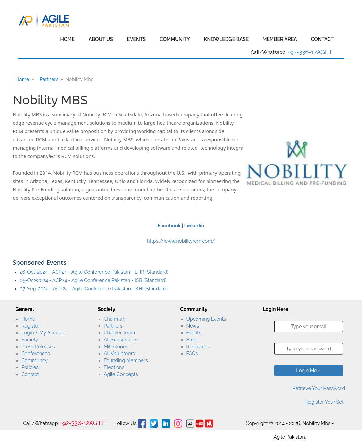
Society (30, 339)
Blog (191, 339)
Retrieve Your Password (319, 388)
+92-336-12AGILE (311, 52)
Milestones (116, 346)
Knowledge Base (226, 39)
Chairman (114, 319)
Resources (198, 346)
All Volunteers (119, 353)
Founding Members (126, 360)
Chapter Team (119, 333)
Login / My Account (44, 333)
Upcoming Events (206, 319)
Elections (114, 367)
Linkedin (194, 225)
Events (136, 39)
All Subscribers (120, 339)
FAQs (192, 353)
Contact (322, 39)
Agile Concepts (121, 374)
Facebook (169, 225)
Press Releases (38, 346)
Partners (49, 79)
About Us (101, 39)
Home (67, 39)
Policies (30, 367)
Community (175, 39)
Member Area (279, 39)
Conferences (36, 353)
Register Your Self (325, 402)
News (192, 326)
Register (31, 326)
